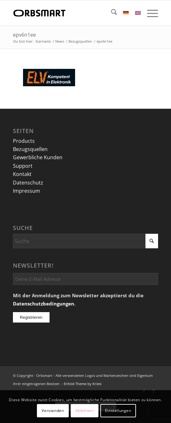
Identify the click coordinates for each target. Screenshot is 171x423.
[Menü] (149, 13)
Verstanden (53, 410)
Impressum (26, 190)
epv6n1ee (24, 34)
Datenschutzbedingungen (43, 303)
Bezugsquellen (30, 149)
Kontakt (22, 174)
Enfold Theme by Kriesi (83, 383)
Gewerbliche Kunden (37, 157)
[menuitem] (111, 13)
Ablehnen (84, 410)
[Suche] (111, 13)
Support (22, 165)
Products (24, 140)
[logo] (71, 13)
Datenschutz (28, 182)
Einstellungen (118, 410)
